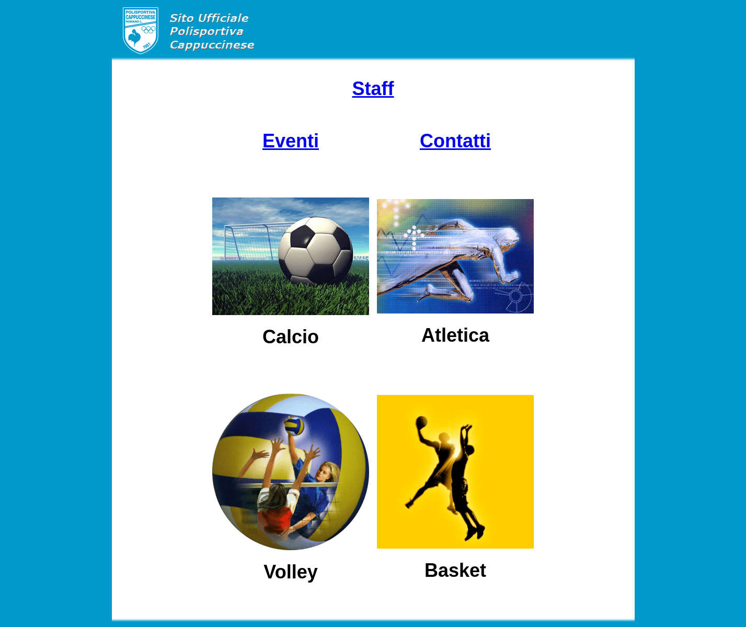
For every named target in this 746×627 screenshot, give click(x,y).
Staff (373, 88)
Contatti (455, 141)
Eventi (290, 141)
